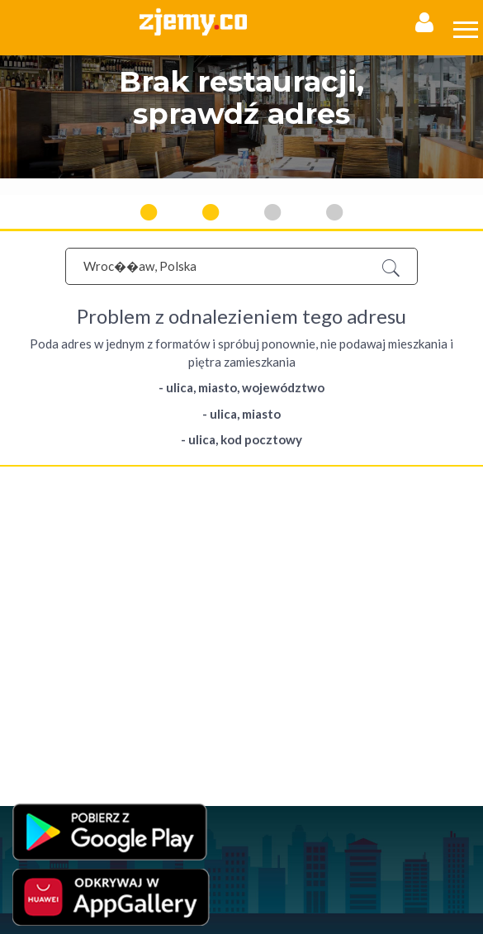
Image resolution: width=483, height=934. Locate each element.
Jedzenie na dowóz (54, 685)
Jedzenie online (47, 635)
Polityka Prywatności (57, 564)
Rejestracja (37, 497)
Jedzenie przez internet (64, 619)
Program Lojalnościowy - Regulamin (90, 581)
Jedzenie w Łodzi (50, 718)
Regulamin (35, 548)
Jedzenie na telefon (55, 668)
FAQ (22, 531)
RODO (185, 581)
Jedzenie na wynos (54, 652)
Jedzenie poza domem (62, 701)
